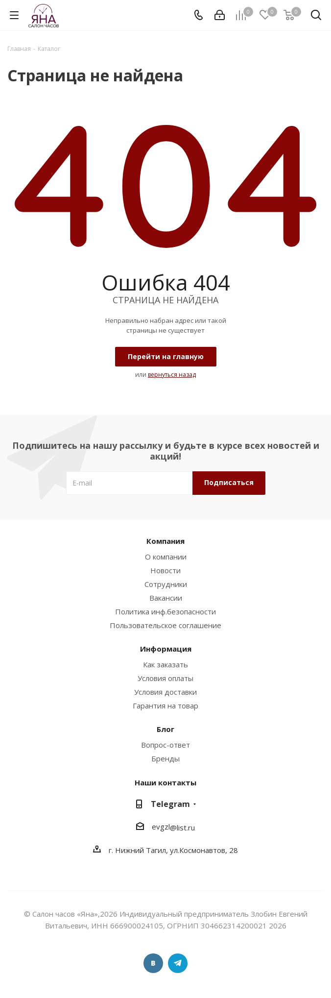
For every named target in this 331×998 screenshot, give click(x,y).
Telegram (170, 804)
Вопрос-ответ (165, 745)
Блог (165, 729)
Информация (165, 649)
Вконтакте (153, 963)
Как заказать (165, 664)
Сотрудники (165, 584)
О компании (166, 556)
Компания (165, 541)
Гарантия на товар (165, 705)
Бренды (165, 758)
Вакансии (165, 598)
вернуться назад (172, 374)
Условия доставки (165, 692)
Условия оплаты (165, 678)
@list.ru (182, 827)
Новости (165, 570)
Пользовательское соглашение (165, 625)
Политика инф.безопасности (165, 611)
